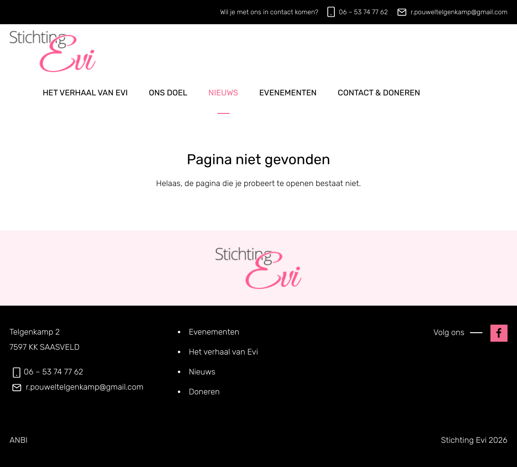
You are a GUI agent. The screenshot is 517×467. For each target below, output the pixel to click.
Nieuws (223, 93)
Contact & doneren (379, 93)
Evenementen (287, 93)
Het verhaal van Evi (85, 93)
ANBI (18, 440)
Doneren (204, 392)
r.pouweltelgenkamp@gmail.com (459, 12)
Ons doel (168, 93)
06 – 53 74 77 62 (363, 12)
